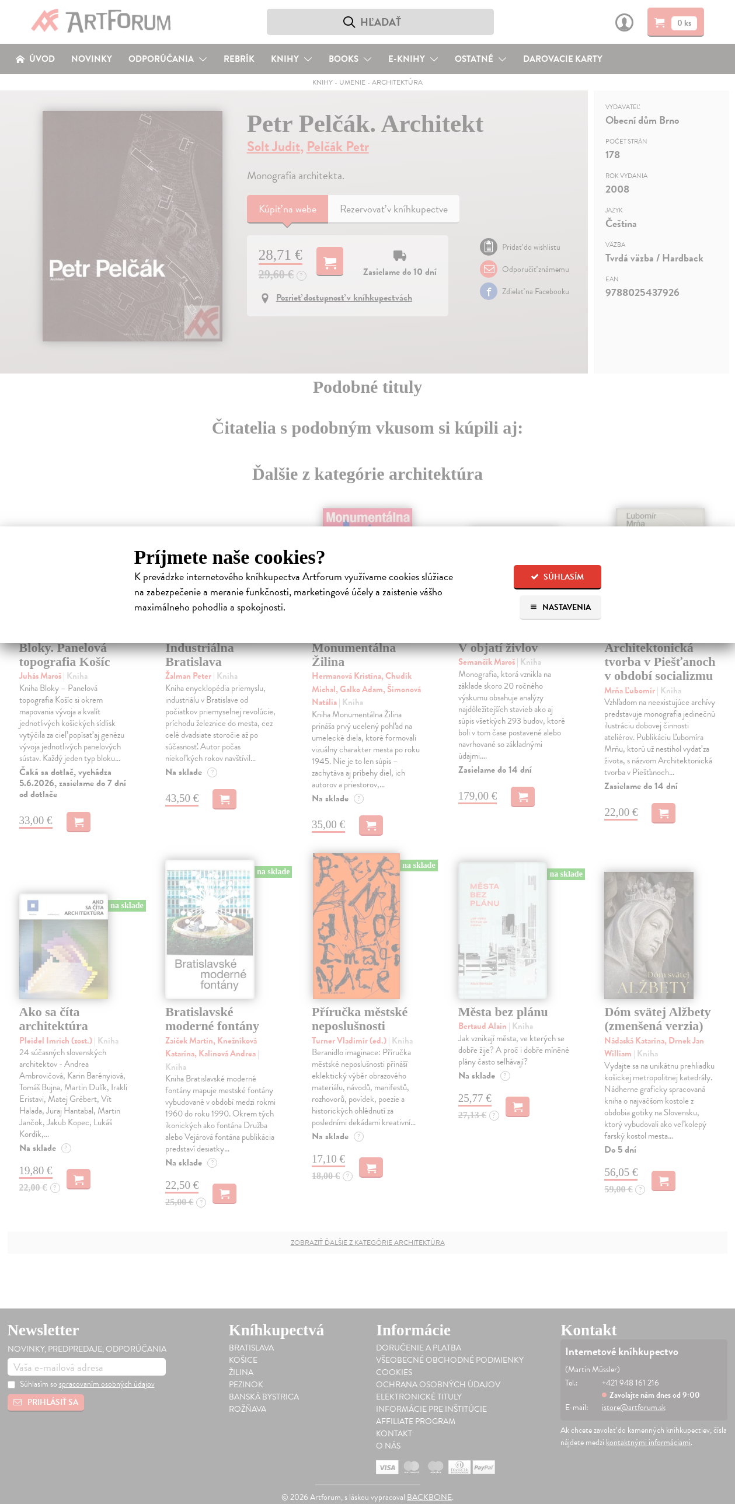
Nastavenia (560, 607)
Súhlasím (557, 577)
